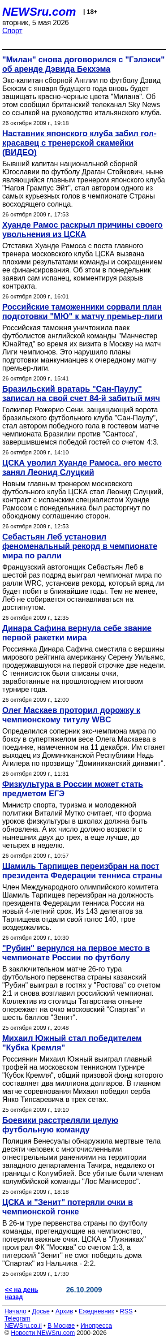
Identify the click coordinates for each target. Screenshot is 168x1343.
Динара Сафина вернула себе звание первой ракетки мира (76, 633)
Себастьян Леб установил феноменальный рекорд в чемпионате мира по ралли (79, 546)
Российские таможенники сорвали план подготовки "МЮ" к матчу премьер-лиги (82, 311)
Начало (15, 1311)
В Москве (61, 1325)
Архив (64, 1311)
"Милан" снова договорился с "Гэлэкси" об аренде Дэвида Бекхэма (83, 64)
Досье (41, 1311)
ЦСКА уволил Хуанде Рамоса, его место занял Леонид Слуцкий (82, 467)
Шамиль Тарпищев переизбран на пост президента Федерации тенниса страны (82, 871)
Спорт (12, 31)
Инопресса (96, 1325)
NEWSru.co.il (23, 1325)
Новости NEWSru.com (43, 1332)
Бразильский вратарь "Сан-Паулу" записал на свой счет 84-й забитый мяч (81, 393)
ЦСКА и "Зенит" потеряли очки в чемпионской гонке (67, 1207)
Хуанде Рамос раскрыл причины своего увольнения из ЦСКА (82, 229)
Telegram (17, 1318)
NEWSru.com (39, 11)
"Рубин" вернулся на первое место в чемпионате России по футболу (76, 953)
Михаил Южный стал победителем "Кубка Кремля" (72, 1043)
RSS (126, 1311)
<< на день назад (21, 1293)
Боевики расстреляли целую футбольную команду (60, 1125)
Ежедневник (96, 1311)
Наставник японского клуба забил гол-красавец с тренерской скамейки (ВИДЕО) (79, 143)
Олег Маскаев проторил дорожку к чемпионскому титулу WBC (71, 715)
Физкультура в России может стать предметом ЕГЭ (72, 789)
